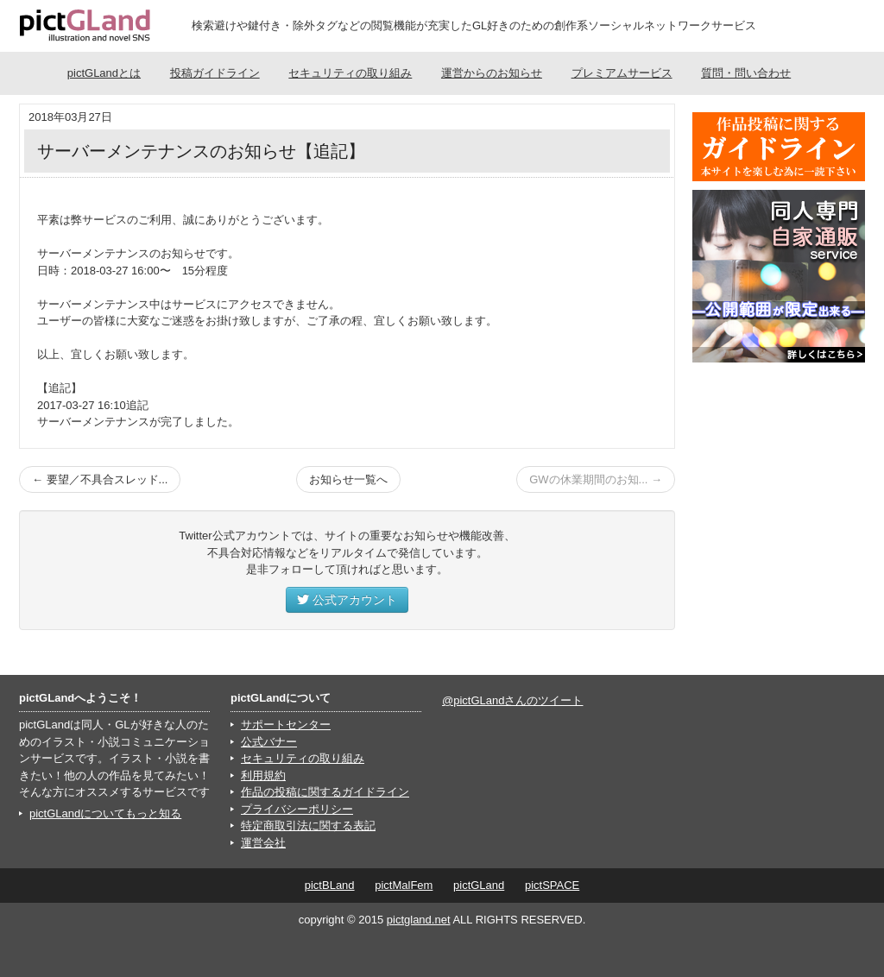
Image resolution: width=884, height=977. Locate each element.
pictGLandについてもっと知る (105, 813)
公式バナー (269, 741)
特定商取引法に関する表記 (308, 825)
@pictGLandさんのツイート (512, 700)
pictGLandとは (104, 72)
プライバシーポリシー (297, 809)
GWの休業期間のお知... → (595, 479)
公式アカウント (347, 600)
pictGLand (478, 885)
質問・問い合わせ (746, 72)
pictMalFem (404, 885)
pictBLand (330, 885)
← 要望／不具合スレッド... (99, 479)
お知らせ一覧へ (348, 479)
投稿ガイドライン (215, 72)
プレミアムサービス (621, 72)
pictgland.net (419, 919)
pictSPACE (552, 885)
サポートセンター (286, 724)
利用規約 (263, 775)
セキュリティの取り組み (350, 72)
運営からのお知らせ (491, 72)
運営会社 (263, 842)
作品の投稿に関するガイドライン (325, 791)
